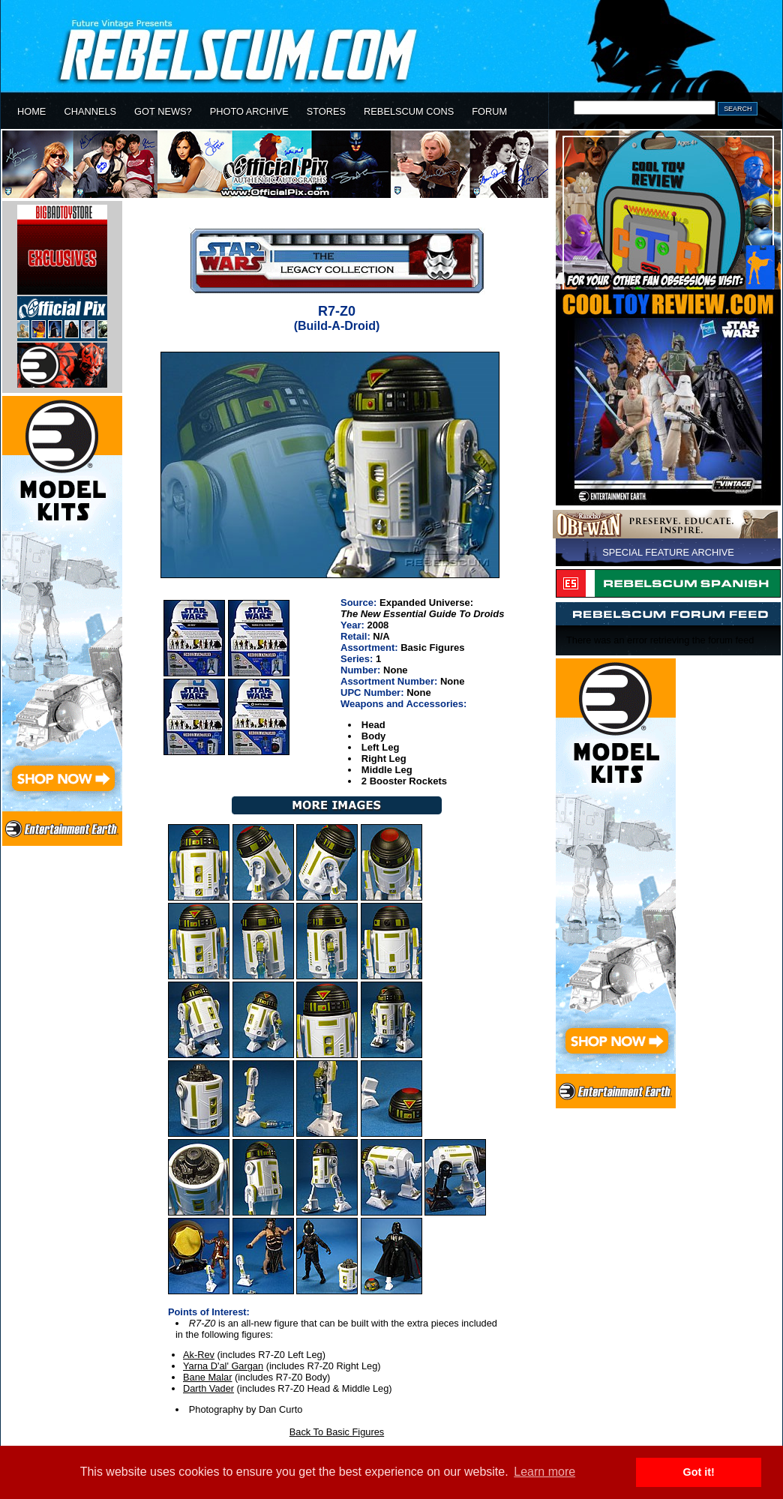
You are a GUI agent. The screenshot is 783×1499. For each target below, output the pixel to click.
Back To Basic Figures (337, 1432)
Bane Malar (207, 1377)
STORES (326, 111)
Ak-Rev (198, 1354)
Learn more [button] (544, 1471)
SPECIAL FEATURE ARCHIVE (668, 552)
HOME (31, 111)
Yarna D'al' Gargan (223, 1366)
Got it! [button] (699, 1472)
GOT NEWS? (163, 111)
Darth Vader (208, 1388)
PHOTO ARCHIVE (249, 111)
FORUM (489, 111)
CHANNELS (90, 111)
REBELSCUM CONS (409, 111)
